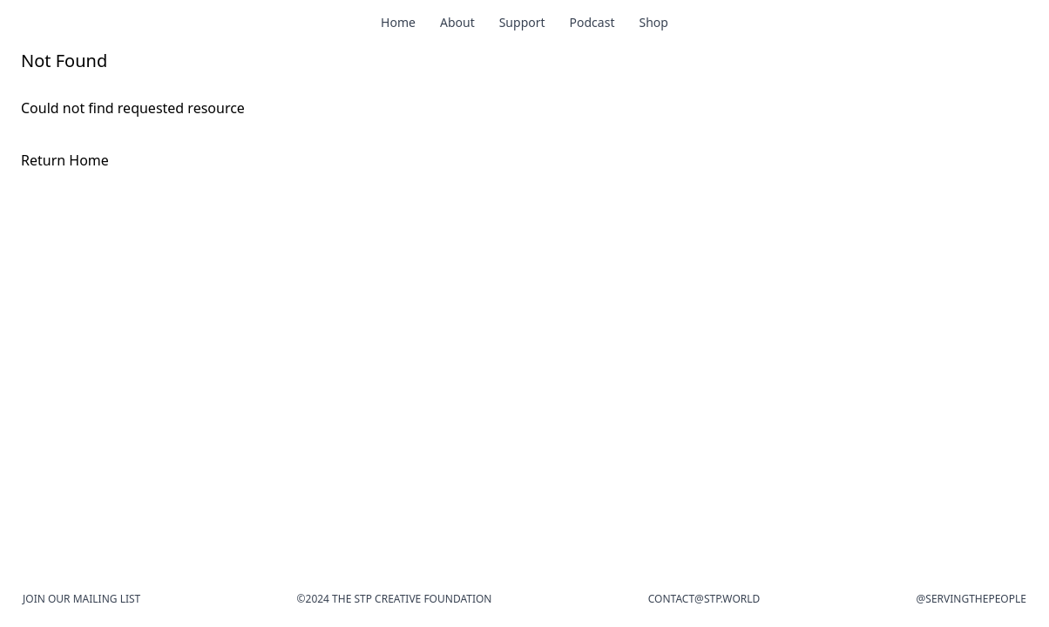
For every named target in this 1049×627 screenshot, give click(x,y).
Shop (653, 22)
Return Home (65, 160)
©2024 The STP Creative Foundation (394, 598)
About (457, 22)
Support (522, 22)
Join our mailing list (81, 598)
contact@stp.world (704, 598)
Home (398, 22)
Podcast (592, 22)
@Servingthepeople (971, 598)
